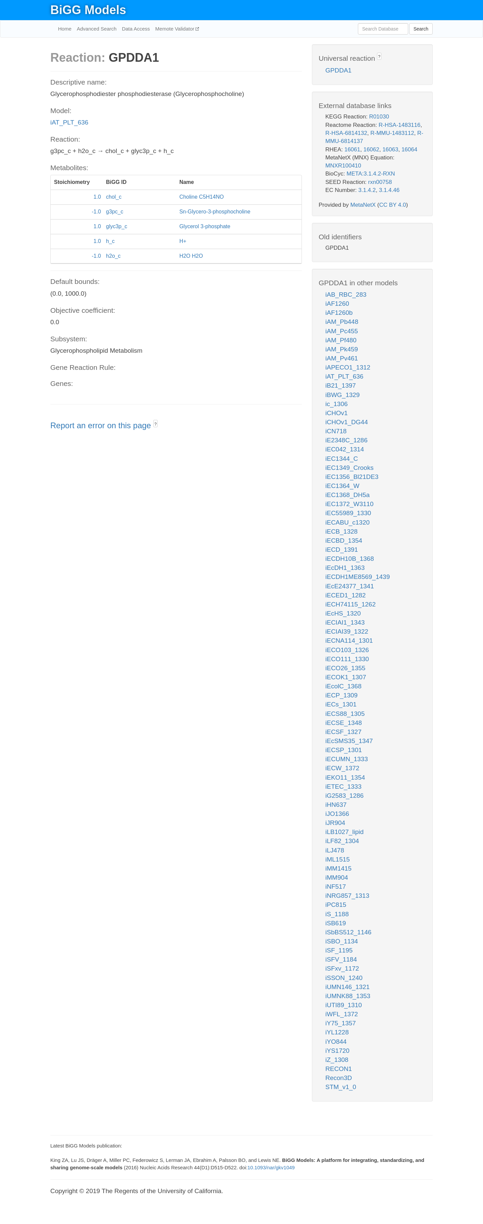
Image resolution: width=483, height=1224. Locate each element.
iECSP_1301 (343, 749)
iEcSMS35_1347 (349, 740)
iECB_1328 (341, 531)
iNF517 (335, 886)
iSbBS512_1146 (348, 932)
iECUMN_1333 (346, 759)
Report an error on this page (101, 425)
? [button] (155, 424)
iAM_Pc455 (341, 331)
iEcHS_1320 (343, 613)
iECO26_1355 (345, 668)
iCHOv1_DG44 (346, 422)
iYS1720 (337, 1050)
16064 (409, 149)
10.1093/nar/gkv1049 (271, 1167)
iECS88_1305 (345, 713)
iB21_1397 (340, 385)
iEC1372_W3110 (349, 503)
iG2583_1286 (344, 795)
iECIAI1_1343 (345, 622)
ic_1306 (336, 403)
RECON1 (338, 1068)
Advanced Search (96, 29)
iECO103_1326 (347, 649)
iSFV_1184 (341, 959)
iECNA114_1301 (349, 640)
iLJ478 (334, 850)
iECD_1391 (341, 549)
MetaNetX (363, 205)
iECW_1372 (342, 768)
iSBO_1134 (341, 941)
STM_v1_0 (340, 1086)
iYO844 (335, 1041)
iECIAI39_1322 (346, 631)
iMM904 (336, 877)
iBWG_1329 (342, 394)
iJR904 (335, 822)
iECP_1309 (341, 695)
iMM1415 (338, 868)
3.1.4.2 (367, 190)
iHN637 (335, 804)
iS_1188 (337, 914)
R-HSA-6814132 (346, 133)
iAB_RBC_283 (346, 294)
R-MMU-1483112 (392, 133)
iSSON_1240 (344, 977)
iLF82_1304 (342, 840)
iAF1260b (339, 312)
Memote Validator (175, 29)
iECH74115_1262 (350, 604)
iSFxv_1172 (342, 968)
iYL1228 (337, 1032)
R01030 (379, 116)
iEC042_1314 (344, 449)
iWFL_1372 (341, 1014)
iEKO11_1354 (345, 777)
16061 (352, 149)
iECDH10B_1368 (349, 558)
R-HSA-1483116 (400, 125)
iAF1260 (337, 303)
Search (421, 29)
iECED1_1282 (345, 595)
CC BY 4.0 (392, 205)
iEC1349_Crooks (349, 467)
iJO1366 (337, 813)
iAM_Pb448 (341, 321)
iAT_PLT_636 (69, 122)
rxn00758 (380, 182)
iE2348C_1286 (346, 440)
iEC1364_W (342, 485)
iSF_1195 (339, 950)
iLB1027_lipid (344, 831)
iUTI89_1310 (343, 1005)
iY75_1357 (340, 1023)
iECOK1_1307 (345, 677)
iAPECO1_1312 (347, 367)
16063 (390, 149)
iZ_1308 (336, 1059)
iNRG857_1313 (347, 895)
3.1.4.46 (389, 190)
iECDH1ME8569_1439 (357, 576)
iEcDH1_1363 (345, 567)
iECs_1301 (341, 704)
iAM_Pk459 (341, 349)
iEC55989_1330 (348, 513)
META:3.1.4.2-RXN (370, 173)
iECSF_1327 (343, 731)
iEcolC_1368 (343, 686)
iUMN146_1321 (347, 986)
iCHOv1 (336, 413)
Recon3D (338, 1077)
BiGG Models (88, 10)
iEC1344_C (341, 458)
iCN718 (335, 431)
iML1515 (337, 859)
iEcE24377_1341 (349, 586)
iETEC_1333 (343, 786)
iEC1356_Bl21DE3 (351, 476)
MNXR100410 (343, 165)
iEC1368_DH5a (347, 494)
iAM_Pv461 (341, 358)
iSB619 (335, 923)
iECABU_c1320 (347, 522)
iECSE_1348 (343, 722)
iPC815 (335, 904)
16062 (371, 149)
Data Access (136, 29)
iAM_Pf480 (341, 340)
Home (64, 29)
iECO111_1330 (347, 659)
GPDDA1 (338, 70)
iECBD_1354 (343, 540)
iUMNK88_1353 (347, 995)
